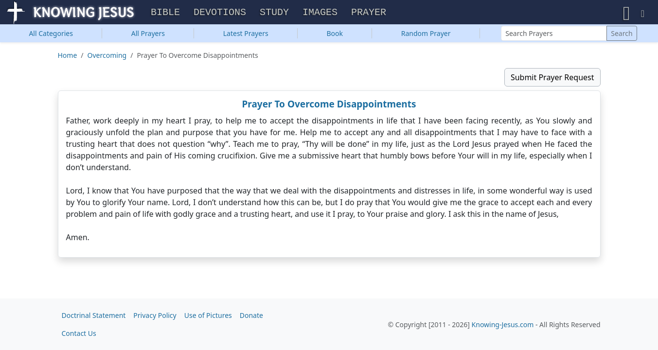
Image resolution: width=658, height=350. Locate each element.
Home (67, 57)
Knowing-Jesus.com (503, 324)
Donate (251, 315)
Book (334, 35)
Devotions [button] (220, 13)
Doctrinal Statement (94, 315)
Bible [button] (165, 13)
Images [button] (320, 13)
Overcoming (107, 57)
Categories (51, 35)
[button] (626, 13)
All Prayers (148, 35)
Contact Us (79, 333)
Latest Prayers (245, 35)
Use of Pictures (208, 315)
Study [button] (274, 13)
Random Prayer (426, 35)
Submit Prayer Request (552, 79)
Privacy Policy (154, 315)
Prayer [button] (368, 13)
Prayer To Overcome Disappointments (329, 106)
